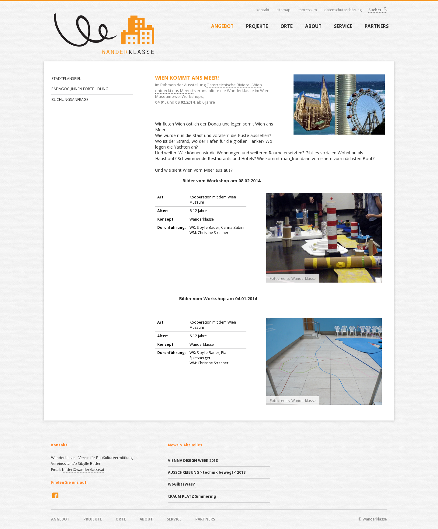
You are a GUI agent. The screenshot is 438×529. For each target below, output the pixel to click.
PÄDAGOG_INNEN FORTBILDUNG (79, 88)
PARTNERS (377, 26)
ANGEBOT (222, 26)
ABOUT (313, 26)
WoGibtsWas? (181, 484)
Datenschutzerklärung (343, 10)
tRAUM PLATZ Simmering (192, 496)
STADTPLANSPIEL (66, 78)
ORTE (286, 26)
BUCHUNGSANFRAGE (69, 99)
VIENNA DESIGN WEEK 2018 (193, 460)
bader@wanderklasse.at (83, 469)
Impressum (307, 10)
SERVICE (343, 26)
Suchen (385, 9)
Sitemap (283, 10)
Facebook (54, 495)
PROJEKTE (257, 26)
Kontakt (262, 10)
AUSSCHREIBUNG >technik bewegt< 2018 (206, 472)
